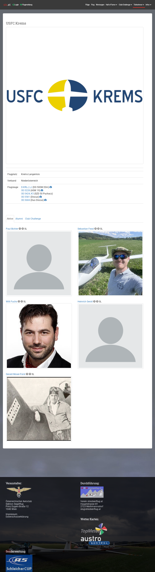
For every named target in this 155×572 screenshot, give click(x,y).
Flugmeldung (26, 5)
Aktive (10, 218)
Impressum (11, 514)
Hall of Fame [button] (111, 5)
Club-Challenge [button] (125, 5)
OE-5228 (25, 190)
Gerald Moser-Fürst (15, 374)
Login (15, 5)
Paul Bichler (12, 228)
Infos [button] (148, 5)
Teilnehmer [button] (139, 5)
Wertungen (100, 5)
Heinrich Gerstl (85, 301)
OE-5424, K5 (27, 193)
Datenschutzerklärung (17, 516)
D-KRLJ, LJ (26, 187)
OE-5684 (25, 200)
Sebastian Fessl (86, 228)
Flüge (87, 5)
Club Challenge (33, 218)
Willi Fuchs (11, 301)
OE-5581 (25, 197)
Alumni (19, 218)
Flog (92, 5)
